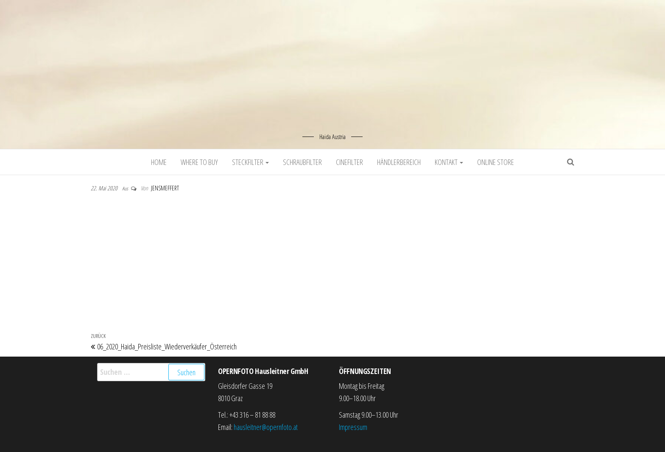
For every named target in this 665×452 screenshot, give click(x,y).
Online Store (495, 162)
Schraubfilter (302, 162)
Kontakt (449, 162)
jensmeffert (165, 188)
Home (159, 162)
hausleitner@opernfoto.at (266, 427)
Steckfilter (250, 162)
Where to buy (199, 162)
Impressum (353, 427)
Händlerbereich (399, 162)
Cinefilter (349, 162)
